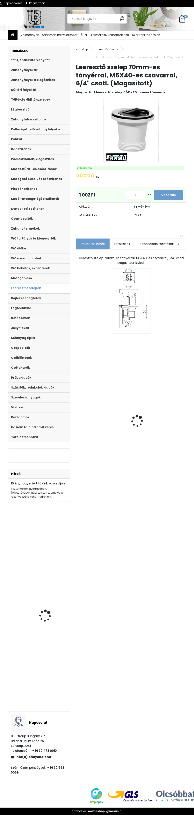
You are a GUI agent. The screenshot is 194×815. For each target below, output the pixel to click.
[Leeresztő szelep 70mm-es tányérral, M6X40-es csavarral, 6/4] (131, 130)
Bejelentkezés (13, 3)
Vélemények (30, 35)
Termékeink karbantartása (110, 35)
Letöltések (122, 247)
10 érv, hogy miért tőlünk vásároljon (38, 483)
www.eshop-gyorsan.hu (105, 811)
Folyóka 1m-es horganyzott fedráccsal (89, 399)
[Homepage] (13, 35)
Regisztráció (37, 3)
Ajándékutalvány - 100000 (124, 389)
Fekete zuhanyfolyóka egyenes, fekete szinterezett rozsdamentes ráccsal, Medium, (49, 620)
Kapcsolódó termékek (161, 247)
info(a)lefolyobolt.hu (33, 757)
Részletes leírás (93, 247)
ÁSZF (84, 35)
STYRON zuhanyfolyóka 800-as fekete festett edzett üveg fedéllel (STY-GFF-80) (49, 682)
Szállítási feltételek (146, 35)
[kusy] (134, 196)
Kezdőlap (82, 49)
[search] (122, 18)
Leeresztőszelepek (107, 49)
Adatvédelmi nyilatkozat (60, 35)
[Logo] (34, 19)
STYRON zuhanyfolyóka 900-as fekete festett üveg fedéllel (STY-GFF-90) (49, 547)
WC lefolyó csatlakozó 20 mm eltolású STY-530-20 (156, 402)
